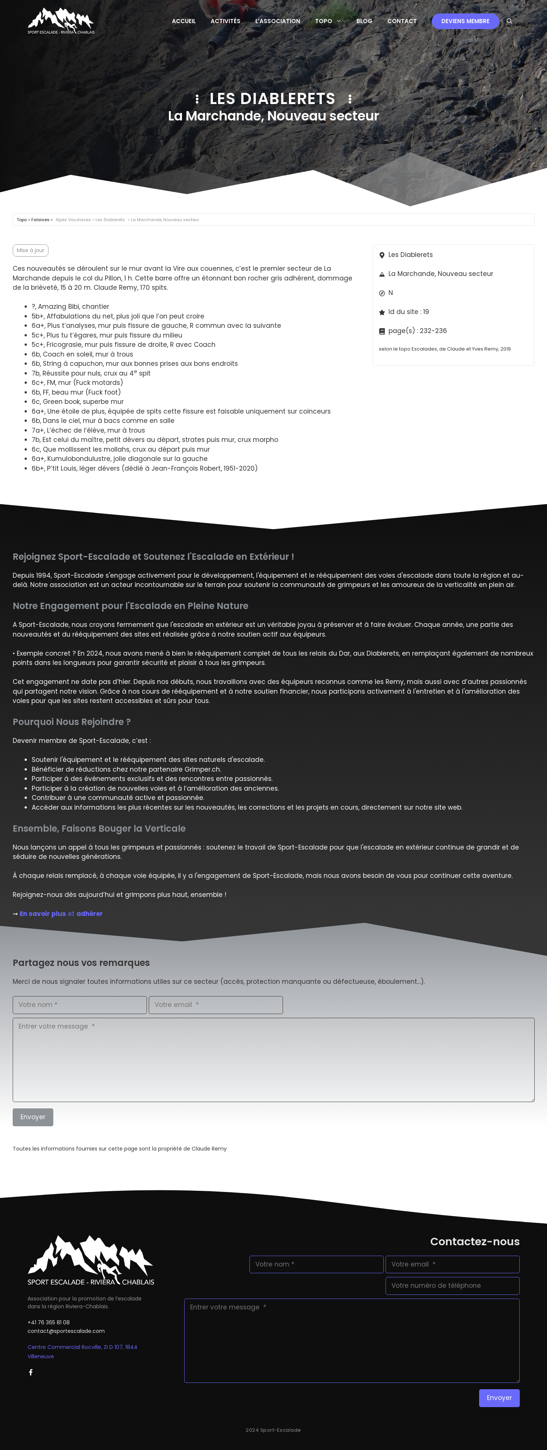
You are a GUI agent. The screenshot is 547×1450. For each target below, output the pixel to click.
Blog (364, 21)
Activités (226, 21)
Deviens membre (465, 21)
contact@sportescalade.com (66, 1331)
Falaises (41, 220)
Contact (402, 21)
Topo (332, 21)
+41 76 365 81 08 (49, 1322)
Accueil (184, 21)
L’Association (277, 21)
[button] (509, 21)
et (61, 913)
